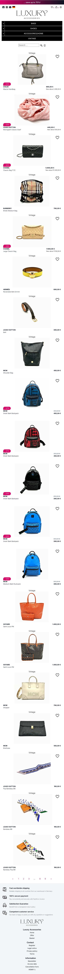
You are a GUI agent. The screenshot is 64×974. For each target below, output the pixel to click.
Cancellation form (32, 967)
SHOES (33, 28)
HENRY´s (32, 970)
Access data (32, 964)
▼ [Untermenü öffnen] (3, 23)
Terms (32, 954)
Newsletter (32, 961)
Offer (32, 935)
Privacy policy (32, 951)
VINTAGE (32, 38)
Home (32, 933)
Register (32, 945)
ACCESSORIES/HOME (33, 33)
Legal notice (32, 948)
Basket (32, 938)
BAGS (33, 23)
